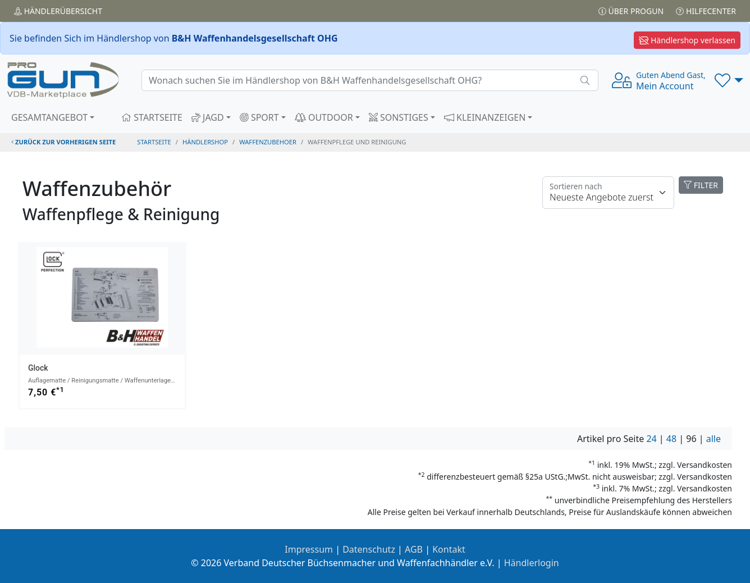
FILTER (701, 185)
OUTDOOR (324, 117)
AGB (414, 549)
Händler (58, 11)
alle (713, 438)
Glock (38, 367)
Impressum (309, 549)
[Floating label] (608, 192)
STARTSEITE (151, 117)
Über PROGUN (631, 11)
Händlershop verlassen (687, 40)
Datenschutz (368, 549)
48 (671, 438)
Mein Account (671, 81)
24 (651, 438)
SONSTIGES (398, 117)
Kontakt (448, 549)
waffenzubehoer (267, 142)
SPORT (259, 117)
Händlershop (205, 142)
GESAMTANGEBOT (49, 117)
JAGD (207, 117)
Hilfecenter (706, 11)
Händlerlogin (531, 563)
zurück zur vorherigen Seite (63, 142)
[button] (729, 80)
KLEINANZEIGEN (485, 117)
